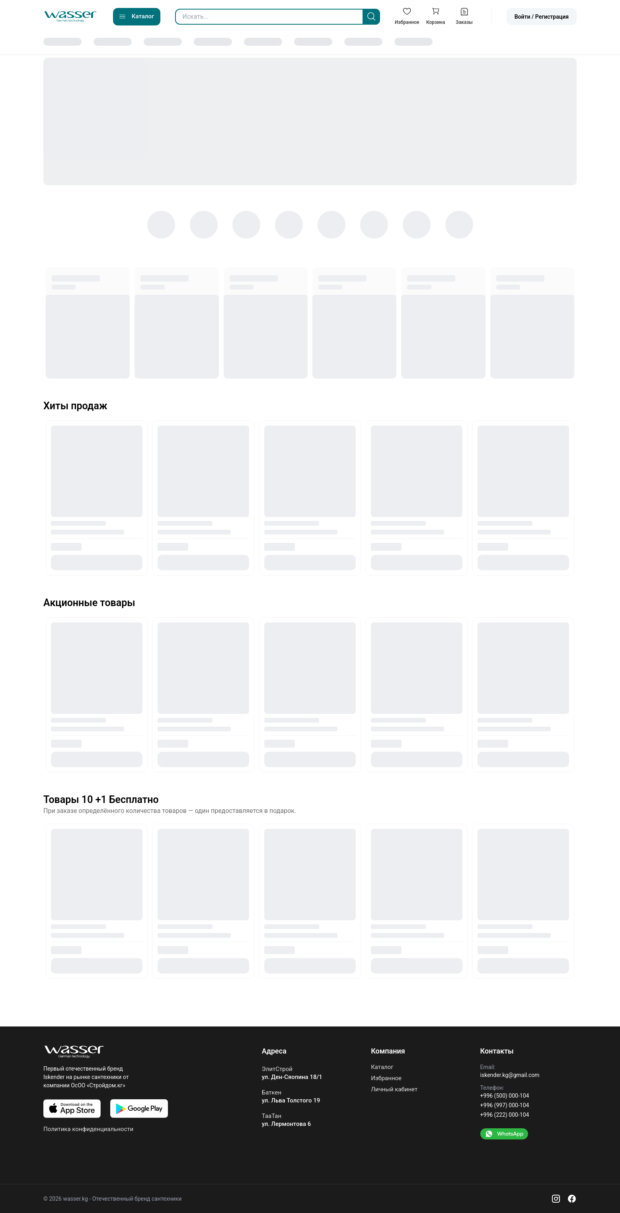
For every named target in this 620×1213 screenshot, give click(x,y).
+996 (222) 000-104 (504, 1115)
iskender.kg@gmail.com (510, 1075)
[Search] (371, 17)
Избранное (386, 1078)
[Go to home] (70, 16)
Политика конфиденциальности (88, 1129)
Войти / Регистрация (542, 17)
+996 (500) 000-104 (504, 1095)
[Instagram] (556, 1198)
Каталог (382, 1067)
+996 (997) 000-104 (504, 1105)
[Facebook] (572, 1198)
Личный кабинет (394, 1089)
